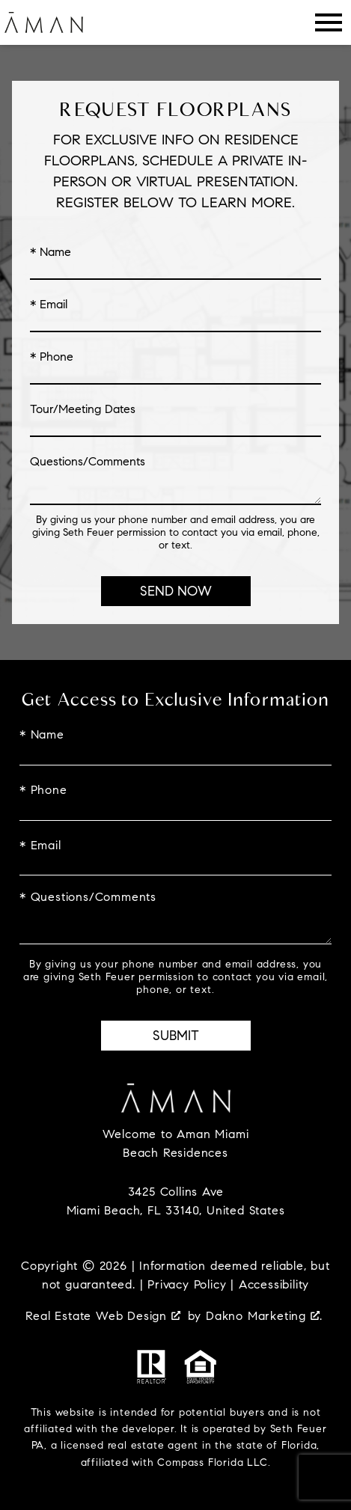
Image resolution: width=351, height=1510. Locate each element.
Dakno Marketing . (264, 1316)
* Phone (51, 357)
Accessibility (274, 1284)
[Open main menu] (329, 22)
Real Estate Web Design (102, 1316)
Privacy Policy (186, 1284)
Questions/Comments (87, 462)
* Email (48, 305)
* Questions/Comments (87, 897)
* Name (50, 252)
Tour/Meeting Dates (82, 409)
